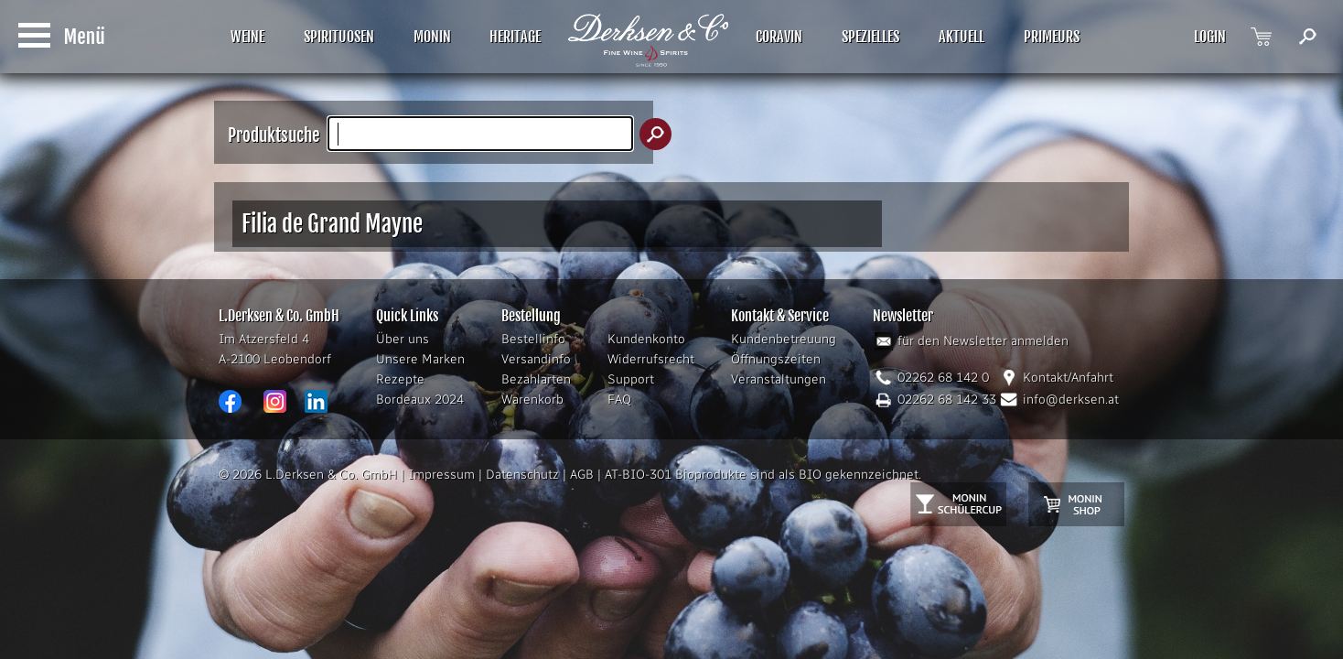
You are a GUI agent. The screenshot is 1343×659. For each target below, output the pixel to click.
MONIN (432, 36)
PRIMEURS (1052, 36)
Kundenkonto (646, 339)
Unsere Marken (420, 359)
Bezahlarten (536, 379)
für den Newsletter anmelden (983, 341)
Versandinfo (536, 359)
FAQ (619, 399)
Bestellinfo (533, 339)
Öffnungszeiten (776, 359)
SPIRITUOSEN (339, 36)
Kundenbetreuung (783, 339)
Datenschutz (522, 474)
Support (630, 379)
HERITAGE (515, 36)
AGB (582, 474)
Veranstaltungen (778, 379)
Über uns (402, 339)
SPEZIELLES (870, 36)
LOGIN (1210, 36)
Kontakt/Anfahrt (1068, 377)
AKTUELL (961, 36)
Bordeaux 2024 (420, 399)
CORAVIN (779, 36)
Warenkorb (532, 399)
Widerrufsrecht (650, 359)
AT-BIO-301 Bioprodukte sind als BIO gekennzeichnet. (763, 474)
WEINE (247, 36)
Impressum (441, 474)
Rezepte (400, 379)
